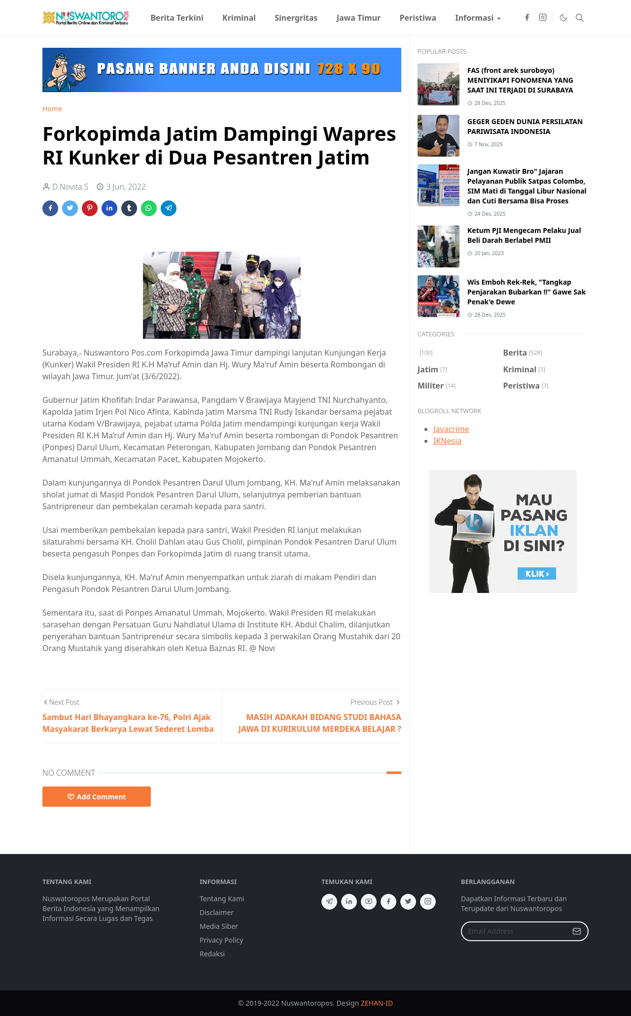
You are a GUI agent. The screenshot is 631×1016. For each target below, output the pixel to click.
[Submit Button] (577, 931)
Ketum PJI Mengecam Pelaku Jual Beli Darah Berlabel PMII (524, 235)
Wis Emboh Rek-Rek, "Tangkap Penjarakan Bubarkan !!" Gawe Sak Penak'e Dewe (526, 291)
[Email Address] (514, 931)
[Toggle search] (580, 18)
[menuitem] (177, 17)
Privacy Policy (221, 940)
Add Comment (96, 796)
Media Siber (219, 926)
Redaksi (212, 953)
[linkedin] (349, 902)
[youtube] (369, 902)
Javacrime (451, 429)
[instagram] (543, 18)
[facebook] (527, 18)
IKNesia (447, 440)
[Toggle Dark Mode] (563, 17)
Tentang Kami (222, 898)
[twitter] (408, 902)
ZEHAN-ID (377, 1003)
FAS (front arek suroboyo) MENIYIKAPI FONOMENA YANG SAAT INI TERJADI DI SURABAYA (520, 80)
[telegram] (329, 902)
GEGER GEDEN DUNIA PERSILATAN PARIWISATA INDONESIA (525, 126)
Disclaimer (217, 912)
